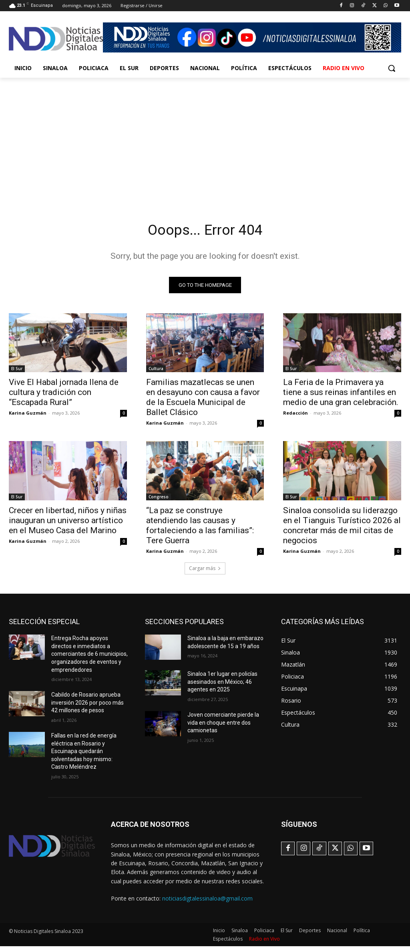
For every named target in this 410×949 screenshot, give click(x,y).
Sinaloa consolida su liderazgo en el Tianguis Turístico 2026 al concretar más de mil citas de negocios (342, 528)
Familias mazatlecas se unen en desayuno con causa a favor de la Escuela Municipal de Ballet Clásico (203, 399)
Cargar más (205, 571)
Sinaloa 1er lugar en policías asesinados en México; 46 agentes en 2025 (222, 684)
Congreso (159, 499)
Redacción (295, 415)
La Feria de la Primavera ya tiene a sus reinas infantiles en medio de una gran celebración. (340, 394)
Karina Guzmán (27, 415)
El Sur (16, 371)
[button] (391, 68)
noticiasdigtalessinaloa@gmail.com (207, 901)
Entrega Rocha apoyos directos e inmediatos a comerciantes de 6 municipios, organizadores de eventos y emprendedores (89, 656)
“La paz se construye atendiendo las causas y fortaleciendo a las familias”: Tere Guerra (200, 528)
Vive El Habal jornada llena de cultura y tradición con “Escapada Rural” (64, 394)
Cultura (156, 371)
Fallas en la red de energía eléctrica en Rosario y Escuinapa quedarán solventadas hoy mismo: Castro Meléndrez (84, 754)
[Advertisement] (205, 138)
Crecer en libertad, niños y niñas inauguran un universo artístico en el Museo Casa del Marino (68, 523)
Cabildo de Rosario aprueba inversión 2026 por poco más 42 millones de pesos (87, 705)
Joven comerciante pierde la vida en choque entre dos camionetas (223, 725)
